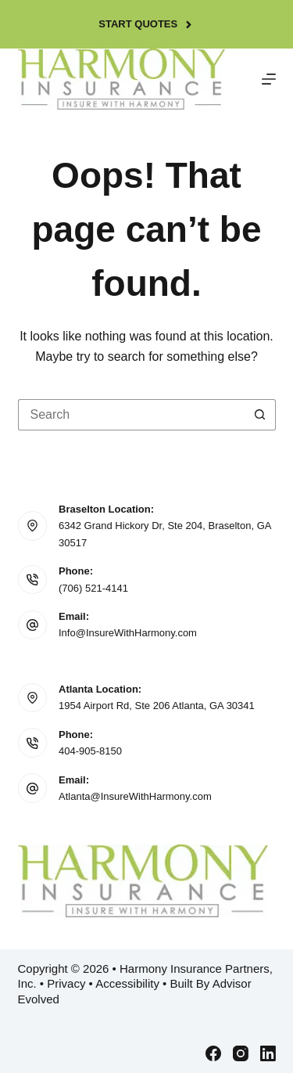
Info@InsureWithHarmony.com (128, 633)
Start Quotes (146, 24)
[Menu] (269, 79)
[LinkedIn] (268, 1053)
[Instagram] (240, 1053)
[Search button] (260, 414)
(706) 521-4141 (93, 588)
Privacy (66, 983)
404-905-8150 (90, 751)
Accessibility (127, 983)
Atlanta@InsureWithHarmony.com (135, 796)
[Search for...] (131, 414)
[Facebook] (213, 1053)
